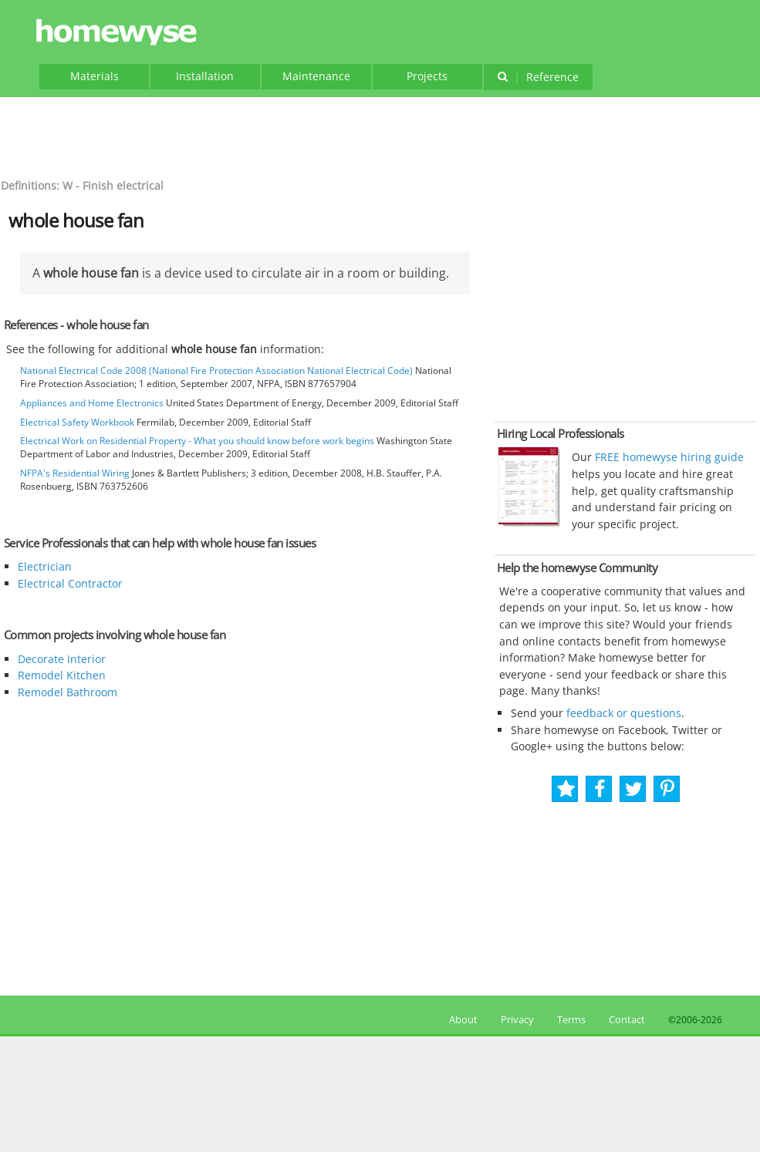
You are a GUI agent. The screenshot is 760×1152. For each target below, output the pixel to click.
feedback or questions (623, 713)
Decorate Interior (62, 659)
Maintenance (316, 76)
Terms (571, 1019)
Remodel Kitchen (62, 675)
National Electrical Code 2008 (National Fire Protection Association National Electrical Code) (216, 370)
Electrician (45, 566)
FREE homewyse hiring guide (668, 457)
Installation (205, 76)
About (461, 1019)
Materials (94, 76)
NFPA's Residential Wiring (75, 473)
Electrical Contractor (70, 583)
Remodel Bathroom (67, 692)
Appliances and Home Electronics (92, 402)
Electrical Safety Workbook (77, 422)
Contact (627, 1019)
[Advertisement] (380, 135)
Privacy (517, 1019)
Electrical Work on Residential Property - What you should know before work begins (197, 440)
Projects (427, 76)
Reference (538, 76)
